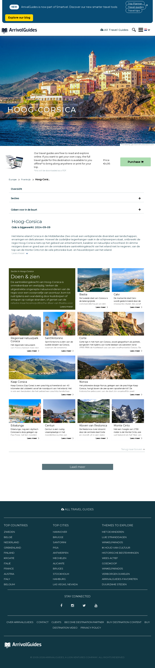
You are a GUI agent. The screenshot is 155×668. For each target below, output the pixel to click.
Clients (56, 622)
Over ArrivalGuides (19, 622)
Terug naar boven (131, 449)
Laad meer (77, 467)
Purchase (135, 162)
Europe (13, 179)
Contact (42, 622)
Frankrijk (26, 179)
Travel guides (136, 7)
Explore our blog (19, 17)
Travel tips (134, 10)
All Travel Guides (114, 30)
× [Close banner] (147, 5)
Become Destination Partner (84, 622)
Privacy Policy (91, 627)
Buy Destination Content (124, 622)
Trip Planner (135, 3)
